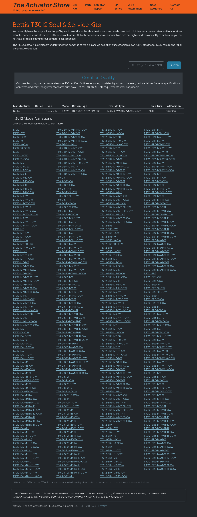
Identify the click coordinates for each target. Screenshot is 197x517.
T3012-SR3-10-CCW (111, 244)
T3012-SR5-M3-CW (155, 310)
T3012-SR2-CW (65, 380)
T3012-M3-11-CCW (23, 192)
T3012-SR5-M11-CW (155, 376)
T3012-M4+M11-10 (23, 306)
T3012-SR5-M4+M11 (155, 439)
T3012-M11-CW (21, 233)
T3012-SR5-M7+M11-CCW (158, 413)
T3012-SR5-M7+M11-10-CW (159, 421)
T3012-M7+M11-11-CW (25, 288)
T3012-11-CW (20, 155)
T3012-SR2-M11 (65, 476)
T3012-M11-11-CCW (23, 258)
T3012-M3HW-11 (21, 218)
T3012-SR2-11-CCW (67, 406)
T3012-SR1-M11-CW (67, 281)
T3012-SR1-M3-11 (66, 233)
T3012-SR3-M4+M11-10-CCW (116, 410)
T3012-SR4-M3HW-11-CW (158, 166)
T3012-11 (17, 151)
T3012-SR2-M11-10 (110, 137)
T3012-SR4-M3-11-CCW (157, 137)
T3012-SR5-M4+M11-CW (157, 443)
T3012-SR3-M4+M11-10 (113, 402)
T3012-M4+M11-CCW (24, 303)
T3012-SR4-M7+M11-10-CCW (160, 225)
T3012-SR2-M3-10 (66, 421)
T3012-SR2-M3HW (66, 443)
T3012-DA (18, 328)
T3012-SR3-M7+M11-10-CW (115, 373)
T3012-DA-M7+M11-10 (25, 472)
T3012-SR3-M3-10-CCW (113, 277)
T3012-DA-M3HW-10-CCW (27, 413)
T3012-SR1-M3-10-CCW (69, 229)
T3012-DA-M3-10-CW (25, 376)
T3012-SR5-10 (152, 284)
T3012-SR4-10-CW (110, 439)
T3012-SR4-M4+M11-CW (157, 244)
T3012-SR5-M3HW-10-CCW (159, 358)
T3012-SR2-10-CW (66, 391)
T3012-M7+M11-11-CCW (26, 292)
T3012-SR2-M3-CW (67, 413)
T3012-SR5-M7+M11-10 (156, 417)
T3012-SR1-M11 (64, 277)
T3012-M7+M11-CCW (24, 269)
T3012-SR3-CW (109, 229)
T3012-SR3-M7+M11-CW (113, 362)
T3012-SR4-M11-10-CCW (158, 192)
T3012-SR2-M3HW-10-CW (70, 458)
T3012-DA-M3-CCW (24, 369)
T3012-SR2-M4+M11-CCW (114, 199)
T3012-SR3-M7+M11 (111, 358)
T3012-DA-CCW (22, 336)
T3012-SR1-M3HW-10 (68, 255)
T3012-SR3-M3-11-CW (112, 284)
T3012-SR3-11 (107, 247)
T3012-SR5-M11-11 (154, 395)
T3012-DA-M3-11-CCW (25, 391)
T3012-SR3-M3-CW (111, 262)
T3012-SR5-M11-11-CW (156, 399)
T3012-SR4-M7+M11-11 (156, 229)
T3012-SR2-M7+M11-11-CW (115, 185)
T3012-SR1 (62, 177)
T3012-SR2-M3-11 (66, 432)
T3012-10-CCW (21, 148)
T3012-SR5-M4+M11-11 (156, 461)
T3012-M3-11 (20, 185)
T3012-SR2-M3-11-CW (68, 435)
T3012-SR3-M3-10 (110, 269)
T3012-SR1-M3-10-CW (68, 225)
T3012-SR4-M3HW (154, 140)
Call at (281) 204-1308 (146, 65)
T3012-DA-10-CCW (23, 347)
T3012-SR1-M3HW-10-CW (70, 258)
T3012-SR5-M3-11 (154, 328)
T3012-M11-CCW (22, 236)
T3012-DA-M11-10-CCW (26, 446)
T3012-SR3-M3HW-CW (113, 295)
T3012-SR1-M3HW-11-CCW (71, 273)
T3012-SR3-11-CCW (111, 255)
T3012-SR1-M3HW (66, 244)
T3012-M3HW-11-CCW (25, 225)
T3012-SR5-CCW (153, 281)
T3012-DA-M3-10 (22, 373)
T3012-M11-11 (20, 251)
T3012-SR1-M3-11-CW (68, 236)
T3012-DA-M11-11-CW (25, 454)
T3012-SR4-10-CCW (111, 443)
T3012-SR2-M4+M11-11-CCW (116, 222)
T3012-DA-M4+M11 (66, 144)
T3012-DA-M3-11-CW (24, 387)
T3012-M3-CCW (22, 170)
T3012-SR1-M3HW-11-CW (70, 269)
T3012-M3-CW (21, 166)
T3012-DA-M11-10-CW (25, 443)
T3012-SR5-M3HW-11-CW (158, 365)
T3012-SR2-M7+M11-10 (112, 170)
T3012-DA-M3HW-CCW (26, 402)
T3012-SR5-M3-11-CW (156, 332)
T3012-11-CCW (21, 159)
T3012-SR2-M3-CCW (68, 417)
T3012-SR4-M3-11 (154, 129)
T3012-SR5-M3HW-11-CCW (159, 369)
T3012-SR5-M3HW (154, 340)
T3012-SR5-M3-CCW (156, 314)
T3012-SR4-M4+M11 (155, 240)
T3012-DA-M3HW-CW (25, 399)
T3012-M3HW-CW (23, 199)
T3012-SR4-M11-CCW (156, 181)
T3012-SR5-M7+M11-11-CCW (160, 435)
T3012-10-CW (20, 144)
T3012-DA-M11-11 (22, 450)
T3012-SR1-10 (64, 188)
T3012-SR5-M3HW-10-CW (158, 354)
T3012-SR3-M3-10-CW (112, 273)
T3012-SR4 (106, 424)
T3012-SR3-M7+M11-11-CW (115, 384)
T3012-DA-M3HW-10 (24, 406)
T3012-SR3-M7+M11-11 (112, 380)
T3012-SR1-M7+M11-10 (68, 321)
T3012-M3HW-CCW (24, 203)
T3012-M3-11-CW (22, 188)
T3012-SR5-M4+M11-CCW (158, 446)
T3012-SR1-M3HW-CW (69, 247)
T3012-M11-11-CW (22, 255)
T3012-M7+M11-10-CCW (26, 281)
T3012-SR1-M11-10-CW (69, 292)
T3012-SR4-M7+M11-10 (156, 218)
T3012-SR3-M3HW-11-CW (114, 317)
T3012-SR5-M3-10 (154, 317)
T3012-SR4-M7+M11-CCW (158, 214)
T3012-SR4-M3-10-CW (113, 472)
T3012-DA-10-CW (22, 343)
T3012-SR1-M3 (64, 210)
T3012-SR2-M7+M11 (111, 159)
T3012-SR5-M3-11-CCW (157, 336)
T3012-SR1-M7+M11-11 (68, 332)
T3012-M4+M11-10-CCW (26, 314)
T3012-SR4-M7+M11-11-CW (159, 233)
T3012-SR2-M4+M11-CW (113, 196)
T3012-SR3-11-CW (110, 251)
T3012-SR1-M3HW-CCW (70, 251)
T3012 (16, 129)
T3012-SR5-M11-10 (154, 384)
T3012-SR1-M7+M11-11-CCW (72, 340)
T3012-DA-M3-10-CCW (26, 380)
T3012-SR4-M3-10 (110, 469)
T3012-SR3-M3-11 (110, 281)
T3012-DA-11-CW (22, 354)
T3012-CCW (19, 137)
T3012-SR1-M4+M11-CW (69, 347)
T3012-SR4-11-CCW (111, 454)
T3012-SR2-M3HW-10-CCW (71, 461)
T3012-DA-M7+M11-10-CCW (72, 129)
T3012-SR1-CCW (65, 185)
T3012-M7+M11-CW (23, 266)
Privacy (102, 506)
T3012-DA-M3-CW (23, 365)
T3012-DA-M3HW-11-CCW (27, 424)
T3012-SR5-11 (151, 295)
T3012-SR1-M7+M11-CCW (70, 317)
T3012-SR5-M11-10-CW (157, 387)
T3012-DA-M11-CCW (24, 435)
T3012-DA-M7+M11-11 (68, 133)
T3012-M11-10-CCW (24, 247)
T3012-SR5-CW (152, 277)
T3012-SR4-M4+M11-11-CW (159, 266)
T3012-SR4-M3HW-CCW (158, 148)
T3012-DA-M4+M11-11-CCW (71, 174)
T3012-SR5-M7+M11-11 (156, 428)
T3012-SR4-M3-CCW (112, 465)
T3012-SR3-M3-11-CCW (113, 288)
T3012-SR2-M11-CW (111, 129)
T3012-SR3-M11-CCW (112, 332)
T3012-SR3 (106, 225)
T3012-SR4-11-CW (110, 450)
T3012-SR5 (150, 273)
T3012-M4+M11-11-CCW (26, 325)
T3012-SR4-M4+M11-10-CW (159, 255)
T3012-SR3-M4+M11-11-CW (115, 417)
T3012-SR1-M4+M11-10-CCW (72, 362)
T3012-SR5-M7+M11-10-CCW (160, 424)
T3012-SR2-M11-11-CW (112, 151)
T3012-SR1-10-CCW (67, 196)
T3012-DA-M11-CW (23, 432)
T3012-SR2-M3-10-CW (69, 424)
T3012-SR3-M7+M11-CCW (114, 365)
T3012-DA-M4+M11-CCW (70, 151)
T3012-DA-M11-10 (22, 439)
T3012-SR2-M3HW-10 (68, 454)
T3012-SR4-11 (107, 446)
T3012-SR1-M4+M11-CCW (70, 351)
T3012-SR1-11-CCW (67, 207)
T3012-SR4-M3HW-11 (155, 163)
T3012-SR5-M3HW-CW (157, 343)
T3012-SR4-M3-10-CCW (113, 476)
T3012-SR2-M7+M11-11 (112, 181)
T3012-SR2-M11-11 (110, 148)
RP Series (118, 6)
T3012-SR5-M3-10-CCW (157, 325)
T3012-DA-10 (20, 340)
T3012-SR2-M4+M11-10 (113, 203)
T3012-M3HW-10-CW (24, 210)
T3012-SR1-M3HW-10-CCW (71, 262)
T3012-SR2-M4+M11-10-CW (115, 207)
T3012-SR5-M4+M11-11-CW (159, 465)
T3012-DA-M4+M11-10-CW (71, 159)
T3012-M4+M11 (21, 295)
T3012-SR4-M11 (152, 174)
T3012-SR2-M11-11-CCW (113, 155)
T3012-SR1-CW (64, 181)
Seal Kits (75, 6)
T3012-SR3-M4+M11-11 (112, 413)
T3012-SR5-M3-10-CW (156, 321)
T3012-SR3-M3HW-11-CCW (115, 321)
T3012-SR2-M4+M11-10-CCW (116, 210)
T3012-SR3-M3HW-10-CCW (115, 310)
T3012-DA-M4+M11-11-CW (70, 170)
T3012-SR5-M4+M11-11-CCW (160, 469)
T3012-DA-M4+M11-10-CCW (72, 163)
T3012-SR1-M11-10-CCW (70, 295)
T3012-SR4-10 (108, 435)
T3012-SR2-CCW (66, 384)
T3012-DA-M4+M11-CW (69, 148)
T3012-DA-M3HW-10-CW (26, 410)
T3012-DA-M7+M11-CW (26, 465)
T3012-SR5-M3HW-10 (156, 351)
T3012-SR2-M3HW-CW (69, 446)
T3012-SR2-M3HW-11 (68, 465)
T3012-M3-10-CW (22, 177)
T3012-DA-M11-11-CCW (26, 458)
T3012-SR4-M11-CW (155, 177)
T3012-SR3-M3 (108, 258)
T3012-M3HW (20, 196)
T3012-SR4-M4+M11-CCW (158, 247)
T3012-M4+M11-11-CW (25, 321)
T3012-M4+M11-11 (22, 317)
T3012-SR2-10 (64, 387)
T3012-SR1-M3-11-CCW (69, 240)
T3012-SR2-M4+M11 (111, 192)
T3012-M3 (18, 163)
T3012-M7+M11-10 (22, 273)
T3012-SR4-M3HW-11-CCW (159, 170)
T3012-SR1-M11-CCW (68, 284)
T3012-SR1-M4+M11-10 (68, 354)
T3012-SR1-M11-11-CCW (69, 306)
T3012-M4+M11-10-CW (25, 310)
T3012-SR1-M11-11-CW (68, 303)
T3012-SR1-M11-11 (66, 299)
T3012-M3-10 (20, 174)
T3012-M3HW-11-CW (24, 222)
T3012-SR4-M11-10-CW (157, 188)
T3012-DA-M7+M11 (23, 461)
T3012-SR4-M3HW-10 (156, 151)
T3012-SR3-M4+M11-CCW (114, 399)
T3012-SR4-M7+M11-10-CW (159, 222)
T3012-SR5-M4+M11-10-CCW (160, 458)
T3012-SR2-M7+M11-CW (113, 163)
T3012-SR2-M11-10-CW (113, 140)
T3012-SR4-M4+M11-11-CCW (160, 269)
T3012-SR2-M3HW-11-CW (70, 469)
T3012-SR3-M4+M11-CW (113, 395)
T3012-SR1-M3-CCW (68, 218)
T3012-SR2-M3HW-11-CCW (71, 472)
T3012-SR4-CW (109, 428)
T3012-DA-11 (19, 351)
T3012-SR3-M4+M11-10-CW (115, 406)
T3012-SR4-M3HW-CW (157, 144)
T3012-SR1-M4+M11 (67, 343)
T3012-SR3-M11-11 (110, 347)
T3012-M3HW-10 (22, 207)
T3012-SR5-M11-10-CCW (158, 391)
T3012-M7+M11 (21, 262)
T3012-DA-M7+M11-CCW (26, 469)
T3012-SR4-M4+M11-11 (156, 262)
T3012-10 (18, 140)
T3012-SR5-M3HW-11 (155, 362)
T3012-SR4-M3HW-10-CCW (159, 159)
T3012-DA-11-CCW (23, 358)
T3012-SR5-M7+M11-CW (157, 410)
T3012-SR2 (62, 376)
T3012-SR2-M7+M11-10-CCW (116, 177)
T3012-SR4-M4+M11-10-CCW (160, 258)
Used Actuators (156, 6)
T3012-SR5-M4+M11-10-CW (159, 454)
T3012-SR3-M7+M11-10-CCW (116, 376)
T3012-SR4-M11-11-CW (156, 199)
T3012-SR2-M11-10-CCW (114, 144)
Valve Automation (135, 6)
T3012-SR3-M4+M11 (111, 391)
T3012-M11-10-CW (23, 244)
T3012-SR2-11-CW (66, 402)
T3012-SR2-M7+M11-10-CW (115, 174)
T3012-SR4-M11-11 (154, 196)
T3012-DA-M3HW (22, 395)
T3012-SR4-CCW (110, 432)
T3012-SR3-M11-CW (111, 328)
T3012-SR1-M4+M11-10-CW (71, 358)
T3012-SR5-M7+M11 (155, 406)
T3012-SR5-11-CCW (155, 303)
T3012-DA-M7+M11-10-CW (27, 476)
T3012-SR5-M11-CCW (156, 380)
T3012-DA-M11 (21, 428)
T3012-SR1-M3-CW (67, 214)
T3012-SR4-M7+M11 (155, 207)
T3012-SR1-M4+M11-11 (68, 365)
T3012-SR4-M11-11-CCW (157, 203)
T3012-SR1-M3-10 (66, 222)
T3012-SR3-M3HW (110, 292)
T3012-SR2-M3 (64, 410)
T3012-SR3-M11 (108, 325)
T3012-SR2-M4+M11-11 (112, 214)
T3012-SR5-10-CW (154, 288)
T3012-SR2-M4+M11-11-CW (115, 218)
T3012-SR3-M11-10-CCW (114, 343)
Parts (88, 5)
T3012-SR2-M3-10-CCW (70, 428)
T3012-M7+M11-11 (22, 284)
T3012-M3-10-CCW (23, 181)
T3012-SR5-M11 (152, 373)
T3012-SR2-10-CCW (67, 395)
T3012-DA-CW (21, 332)
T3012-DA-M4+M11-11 (68, 166)
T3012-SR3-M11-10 (110, 336)
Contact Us (175, 6)
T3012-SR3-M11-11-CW (112, 351)
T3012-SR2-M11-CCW (112, 133)
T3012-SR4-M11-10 (154, 185)
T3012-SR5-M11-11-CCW (157, 402)
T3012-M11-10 (20, 240)
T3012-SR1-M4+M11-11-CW (71, 369)
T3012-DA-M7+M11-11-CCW (71, 140)
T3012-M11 (18, 229)
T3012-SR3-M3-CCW (112, 266)
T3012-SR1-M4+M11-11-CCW (72, 373)
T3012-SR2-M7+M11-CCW (114, 166)
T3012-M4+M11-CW (23, 299)
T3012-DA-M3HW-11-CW (26, 421)
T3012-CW (19, 133)
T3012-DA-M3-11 (22, 384)
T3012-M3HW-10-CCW (25, 214)
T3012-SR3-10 (108, 236)
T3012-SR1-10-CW (66, 192)
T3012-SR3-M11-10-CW (113, 340)
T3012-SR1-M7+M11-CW (69, 314)
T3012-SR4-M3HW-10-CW (158, 155)
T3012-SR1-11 (63, 199)
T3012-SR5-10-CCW (155, 292)
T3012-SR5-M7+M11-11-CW (159, 432)
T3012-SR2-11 (64, 399)
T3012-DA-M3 (20, 362)
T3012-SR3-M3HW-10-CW (114, 306)
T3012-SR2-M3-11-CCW (69, 439)
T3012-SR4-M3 (108, 458)
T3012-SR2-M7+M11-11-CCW (116, 188)
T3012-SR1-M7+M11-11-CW (71, 336)
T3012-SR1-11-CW (66, 203)
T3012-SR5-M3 (152, 306)
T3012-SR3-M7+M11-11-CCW (116, 387)
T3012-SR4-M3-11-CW (156, 133)
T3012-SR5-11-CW (154, 299)
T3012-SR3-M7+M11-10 (112, 369)
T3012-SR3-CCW (109, 233)
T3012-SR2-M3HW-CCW (70, 450)
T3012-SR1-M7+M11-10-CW (71, 325)
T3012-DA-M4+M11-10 (68, 155)
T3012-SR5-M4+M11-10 (156, 450)
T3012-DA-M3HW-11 (24, 417)
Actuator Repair (99, 6)
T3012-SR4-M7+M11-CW (157, 210)
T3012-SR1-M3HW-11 (67, 266)
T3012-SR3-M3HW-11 (111, 314)
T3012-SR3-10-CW (110, 240)
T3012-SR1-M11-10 (66, 288)
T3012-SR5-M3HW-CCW (158, 347)
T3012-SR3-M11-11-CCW (113, 354)
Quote (174, 65)
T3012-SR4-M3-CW (111, 461)
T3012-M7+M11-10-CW (25, 277)
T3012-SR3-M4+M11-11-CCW (116, 421)
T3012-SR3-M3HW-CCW (114, 299)
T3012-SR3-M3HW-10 (112, 303)
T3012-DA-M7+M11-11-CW (70, 137)
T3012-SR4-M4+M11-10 (156, 251)
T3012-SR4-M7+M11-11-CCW (160, 236)
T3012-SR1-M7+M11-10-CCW (72, 328)
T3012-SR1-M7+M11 (67, 310)
